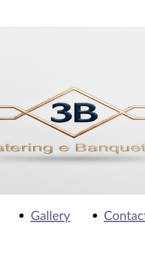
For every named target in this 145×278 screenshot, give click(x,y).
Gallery (50, 215)
